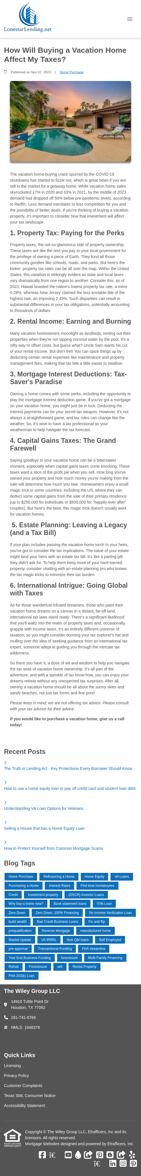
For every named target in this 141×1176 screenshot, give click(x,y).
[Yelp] (132, 1155)
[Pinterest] (99, 1155)
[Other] (88, 1155)
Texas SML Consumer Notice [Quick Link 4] (30, 1095)
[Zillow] (55, 1155)
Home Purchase (72, 72)
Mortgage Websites (43, 1143)
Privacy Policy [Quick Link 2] (16, 1075)
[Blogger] (110, 1155)
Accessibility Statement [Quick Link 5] (24, 1105)
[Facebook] (42, 1155)
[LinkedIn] (112, 1163)
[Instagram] (123, 1163)
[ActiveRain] (78, 1155)
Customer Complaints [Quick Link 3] (23, 1085)
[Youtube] (68, 1155)
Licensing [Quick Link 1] (12, 1065)
